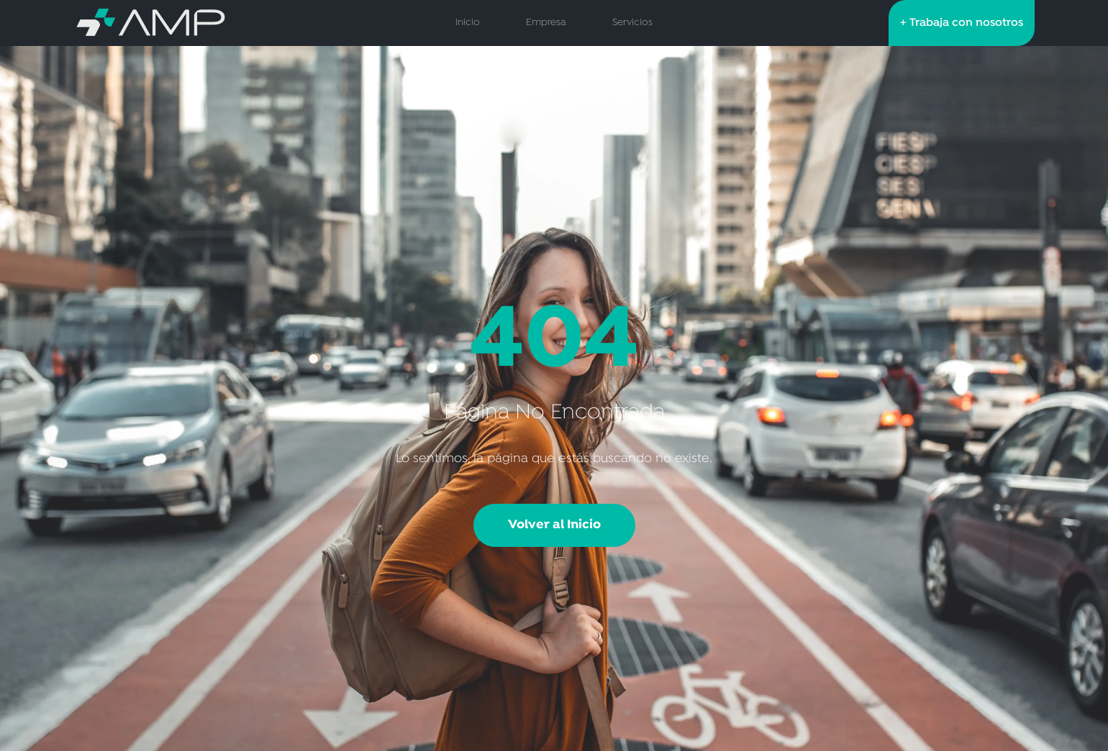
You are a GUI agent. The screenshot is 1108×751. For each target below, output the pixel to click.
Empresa (546, 23)
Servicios (632, 23)
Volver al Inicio (554, 525)
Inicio (467, 23)
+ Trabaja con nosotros (961, 23)
